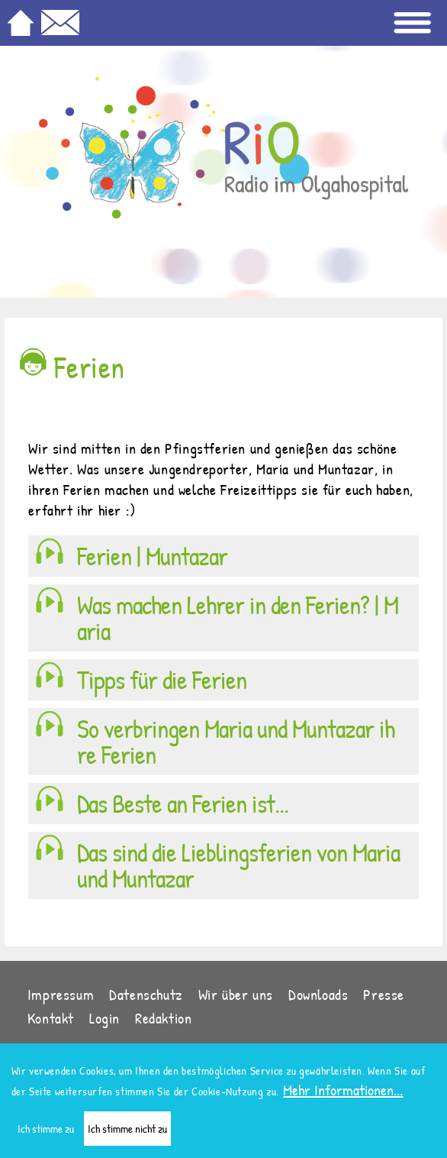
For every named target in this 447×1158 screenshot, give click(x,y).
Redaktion (163, 1018)
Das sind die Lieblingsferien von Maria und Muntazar (238, 865)
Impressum (60, 994)
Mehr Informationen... (343, 1095)
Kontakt (50, 1018)
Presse (383, 994)
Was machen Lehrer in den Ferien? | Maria (237, 618)
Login (104, 1018)
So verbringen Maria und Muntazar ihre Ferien (235, 742)
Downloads (318, 994)
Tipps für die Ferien (161, 680)
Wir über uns (235, 994)
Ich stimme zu (46, 1134)
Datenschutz (146, 994)
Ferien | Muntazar (152, 556)
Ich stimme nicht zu (127, 1134)
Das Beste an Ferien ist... (182, 804)
